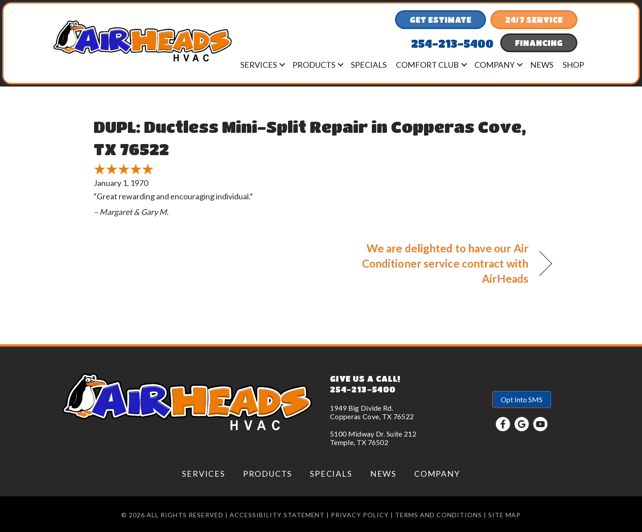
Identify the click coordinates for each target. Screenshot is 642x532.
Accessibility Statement (277, 515)
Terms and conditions (438, 515)
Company (494, 65)
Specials (369, 65)
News (541, 65)
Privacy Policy (360, 515)
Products (313, 65)
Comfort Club (427, 65)
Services (258, 65)
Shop (573, 65)
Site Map (504, 515)
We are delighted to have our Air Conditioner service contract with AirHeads (431, 263)
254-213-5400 (362, 389)
